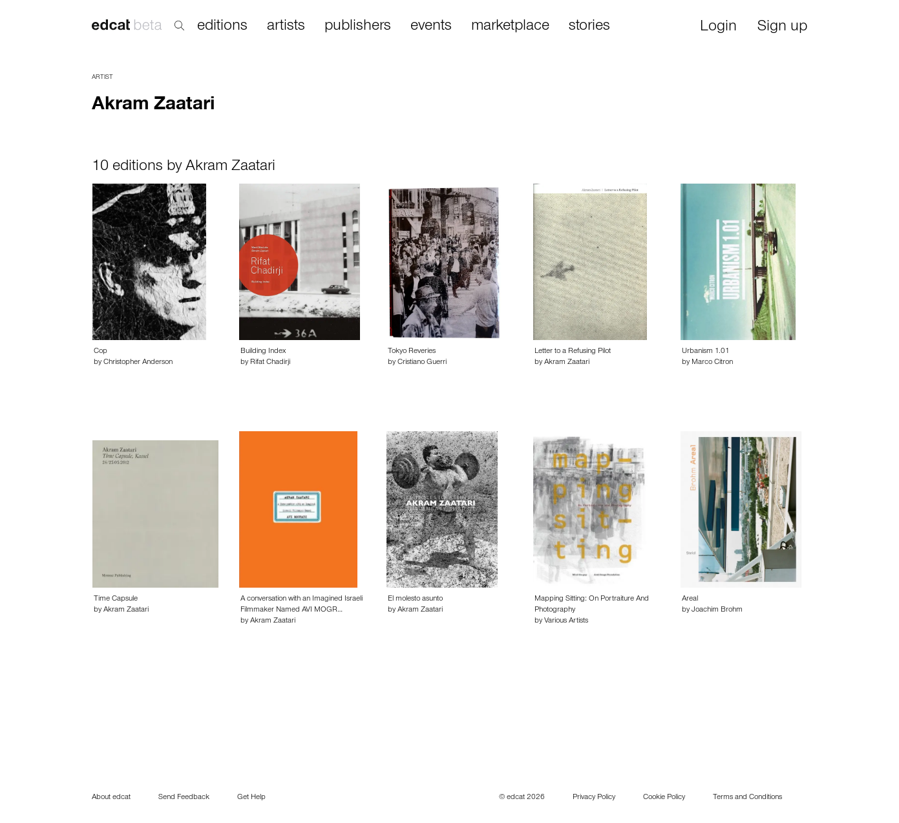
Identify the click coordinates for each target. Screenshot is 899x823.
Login (718, 27)
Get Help (251, 798)
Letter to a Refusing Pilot (572, 352)
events (431, 26)
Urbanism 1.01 (706, 352)
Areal (690, 599)
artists (286, 26)
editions (222, 26)
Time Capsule (116, 599)
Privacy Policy (594, 798)
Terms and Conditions (747, 798)
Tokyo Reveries (412, 352)
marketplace (510, 26)
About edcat (111, 798)
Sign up (782, 27)
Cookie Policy (664, 798)
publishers (357, 26)
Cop (100, 352)
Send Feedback (183, 798)
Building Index (263, 352)
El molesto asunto (415, 599)
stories (589, 26)
